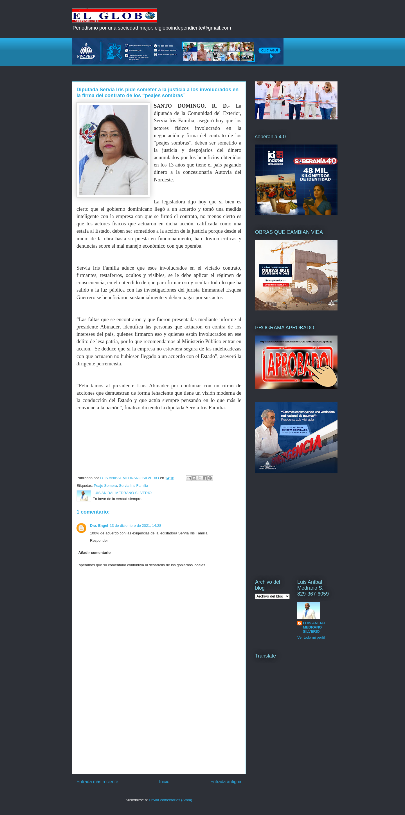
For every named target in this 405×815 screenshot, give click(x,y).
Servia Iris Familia (133, 485)
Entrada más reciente (97, 781)
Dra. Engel (99, 525)
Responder (99, 540)
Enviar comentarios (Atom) (170, 800)
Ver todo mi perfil (311, 637)
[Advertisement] (159, 734)
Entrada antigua (225, 781)
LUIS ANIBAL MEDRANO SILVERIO (314, 627)
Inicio (164, 781)
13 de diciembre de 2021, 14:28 (135, 525)
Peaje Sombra (105, 485)
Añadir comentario (94, 552)
